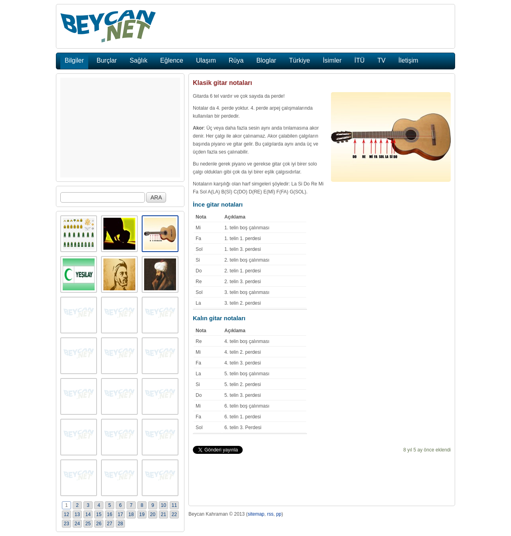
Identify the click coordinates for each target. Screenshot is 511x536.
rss (270, 514)
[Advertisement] (120, 127)
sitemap (256, 514)
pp (278, 514)
